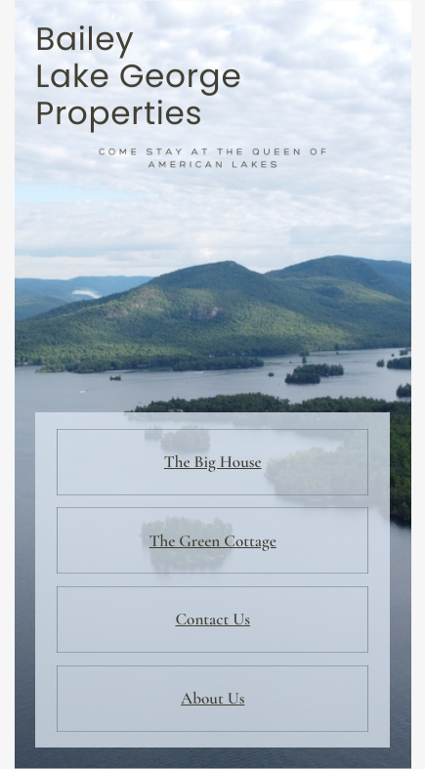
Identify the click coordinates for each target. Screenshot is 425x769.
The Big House (213, 461)
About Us (212, 698)
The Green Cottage (212, 541)
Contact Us (212, 619)
